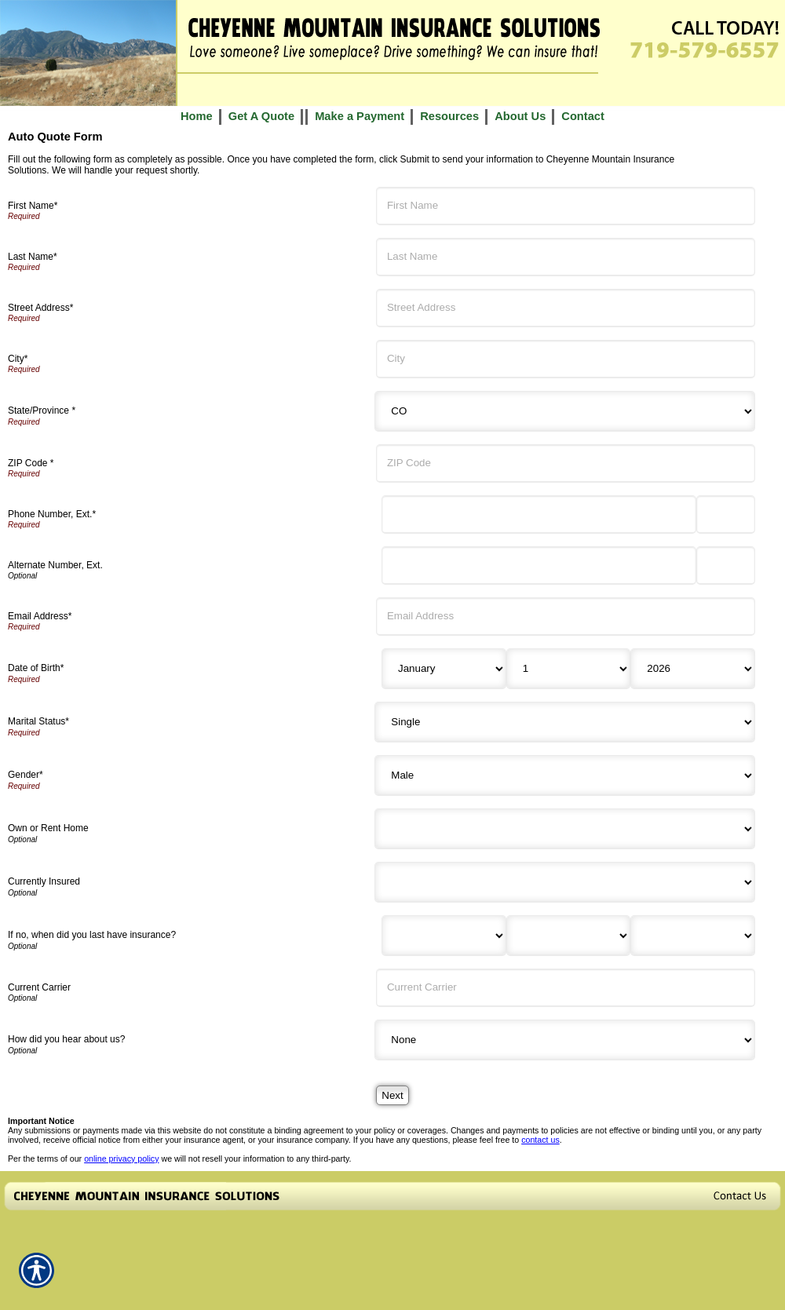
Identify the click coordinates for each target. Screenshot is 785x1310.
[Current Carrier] (565, 988)
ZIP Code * (30, 463)
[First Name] (565, 206)
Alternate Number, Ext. (55, 565)
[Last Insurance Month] (444, 935)
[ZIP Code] (565, 463)
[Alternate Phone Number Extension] (725, 565)
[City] (565, 359)
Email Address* (39, 616)
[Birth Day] (568, 668)
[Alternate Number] (539, 565)
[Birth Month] (444, 668)
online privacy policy (121, 1158)
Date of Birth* (36, 667)
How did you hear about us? (66, 1039)
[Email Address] (565, 616)
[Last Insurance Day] (568, 935)
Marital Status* (38, 721)
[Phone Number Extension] (725, 514)
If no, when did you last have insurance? (92, 934)
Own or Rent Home (48, 828)
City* (17, 358)
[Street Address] (565, 308)
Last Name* (32, 256)
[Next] (392, 1095)
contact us (540, 1139)
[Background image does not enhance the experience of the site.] (392, 116)
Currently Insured (44, 881)
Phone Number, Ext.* (52, 514)
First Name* (32, 205)
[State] (564, 411)
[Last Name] (565, 257)
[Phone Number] (539, 514)
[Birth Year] (692, 668)
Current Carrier (39, 987)
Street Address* (40, 307)
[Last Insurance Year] (692, 935)
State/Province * (41, 410)
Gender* (25, 774)
